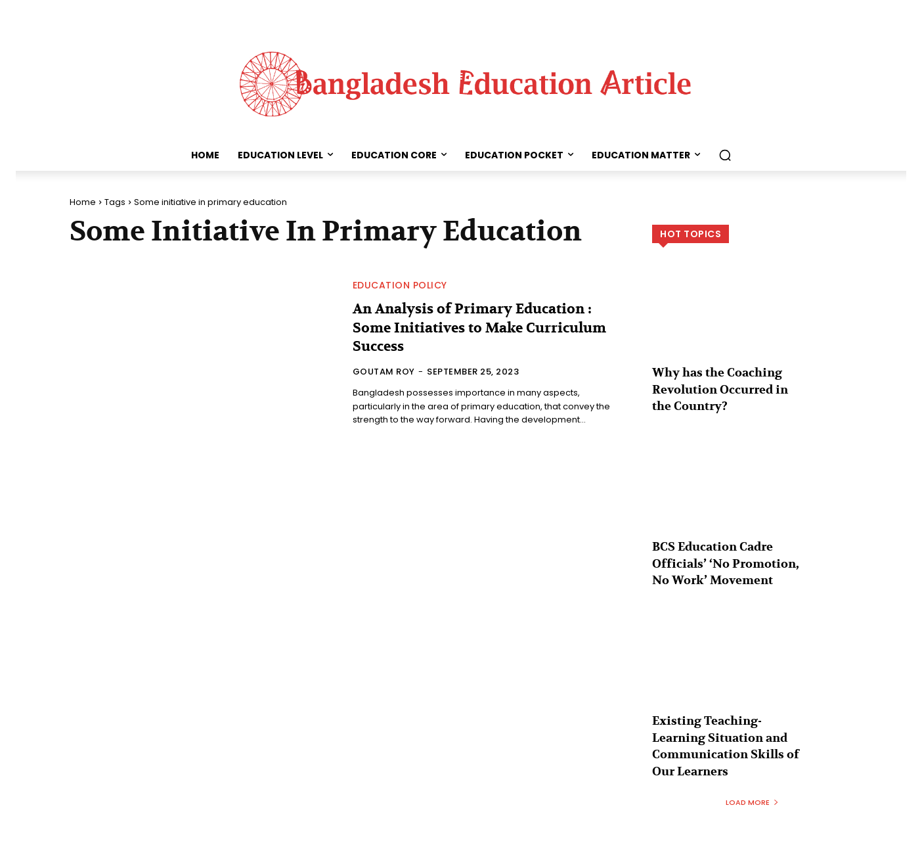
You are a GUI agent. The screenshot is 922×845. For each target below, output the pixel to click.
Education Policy (400, 285)
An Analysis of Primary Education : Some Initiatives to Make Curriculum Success (485, 327)
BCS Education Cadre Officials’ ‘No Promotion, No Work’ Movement (726, 554)
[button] (725, 155)
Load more (752, 780)
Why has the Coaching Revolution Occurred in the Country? (723, 386)
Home (83, 202)
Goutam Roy (384, 371)
